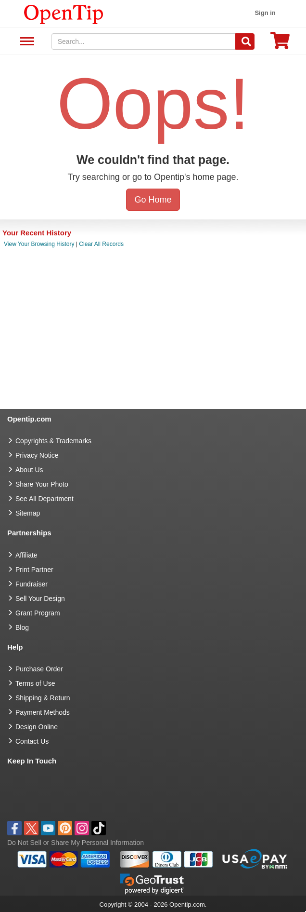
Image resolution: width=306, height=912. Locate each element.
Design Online (36, 727)
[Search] (245, 41)
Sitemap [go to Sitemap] (27, 513)
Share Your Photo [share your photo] (41, 484)
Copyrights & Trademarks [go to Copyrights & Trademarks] (53, 441)
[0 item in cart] (280, 43)
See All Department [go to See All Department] (44, 499)
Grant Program (37, 613)
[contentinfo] (63, 13)
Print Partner (34, 569)
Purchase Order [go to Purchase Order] (39, 669)
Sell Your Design (40, 598)
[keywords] (143, 41)
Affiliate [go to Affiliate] (26, 555)
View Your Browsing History (39, 244)
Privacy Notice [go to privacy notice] (36, 455)
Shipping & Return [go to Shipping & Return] (42, 698)
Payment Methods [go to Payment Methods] (42, 712)
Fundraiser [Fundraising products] (31, 584)
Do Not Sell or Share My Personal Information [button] (75, 842)
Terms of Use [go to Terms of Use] (35, 683)
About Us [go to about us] (29, 470)
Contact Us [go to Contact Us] (32, 741)
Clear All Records (101, 244)
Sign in (265, 12)
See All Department (25, 41)
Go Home (152, 199)
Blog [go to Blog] (22, 627)
